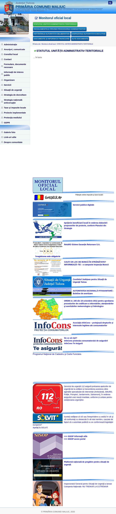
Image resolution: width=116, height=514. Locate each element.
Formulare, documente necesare (15, 65)
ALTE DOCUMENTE (80, 39)
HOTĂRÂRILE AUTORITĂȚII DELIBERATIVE (52, 34)
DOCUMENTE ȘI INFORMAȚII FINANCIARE (51, 39)
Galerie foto (9, 132)
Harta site (37, 44)
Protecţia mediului (13, 117)
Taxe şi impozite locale (15, 107)
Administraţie (10, 44)
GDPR (7, 122)
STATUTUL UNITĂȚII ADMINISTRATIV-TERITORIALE (55, 24)
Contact (8, 59)
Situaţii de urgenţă (13, 90)
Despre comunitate (13, 142)
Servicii (7, 85)
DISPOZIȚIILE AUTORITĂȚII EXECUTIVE (88, 34)
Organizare (9, 80)
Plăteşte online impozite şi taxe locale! (89, 195)
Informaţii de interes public (13, 73)
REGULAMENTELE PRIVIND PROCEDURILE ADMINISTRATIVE (60, 29)
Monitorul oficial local (49, 44)
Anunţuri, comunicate (14, 49)
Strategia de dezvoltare (15, 95)
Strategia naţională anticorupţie (13, 101)
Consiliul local (11, 54)
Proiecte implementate (15, 112)
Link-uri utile (10, 137)
